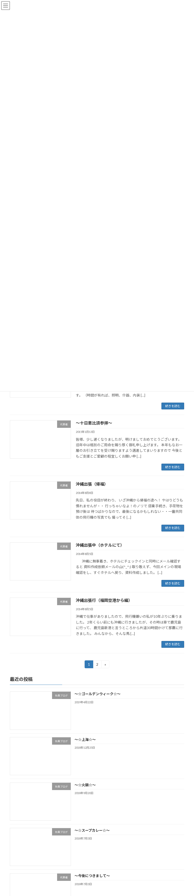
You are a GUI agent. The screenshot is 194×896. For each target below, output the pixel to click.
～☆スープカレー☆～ (92, 830)
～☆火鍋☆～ (85, 785)
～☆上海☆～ (85, 739)
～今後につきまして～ (92, 876)
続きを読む (172, 406)
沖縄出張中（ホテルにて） (100, 545)
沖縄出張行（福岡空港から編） (104, 600)
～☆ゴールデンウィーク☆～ (97, 694)
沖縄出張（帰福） (92, 484)
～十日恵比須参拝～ (94, 423)
